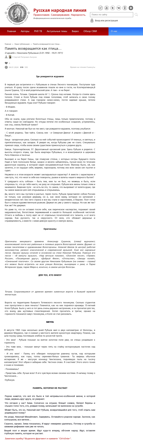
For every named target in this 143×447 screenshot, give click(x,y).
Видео (75, 31)
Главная (11, 31)
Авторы (25, 31)
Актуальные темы (57, 31)
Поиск (136, 15)
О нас (114, 31)
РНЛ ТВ (38, 31)
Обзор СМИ (90, 31)
